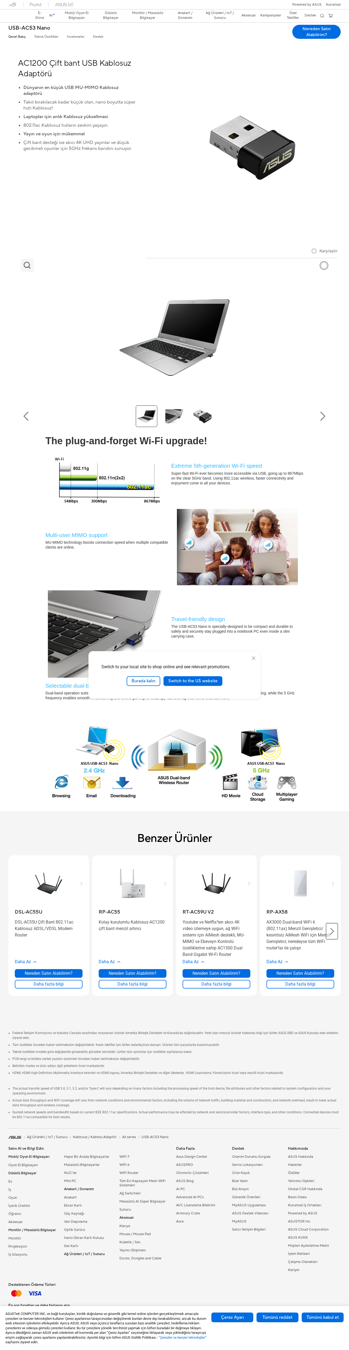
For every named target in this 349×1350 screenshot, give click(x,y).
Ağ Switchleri (130, 1193)
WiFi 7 (124, 1157)
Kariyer (294, 1270)
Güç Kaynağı (74, 1213)
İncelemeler (75, 37)
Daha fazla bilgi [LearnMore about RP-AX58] (300, 984)
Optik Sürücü (74, 1230)
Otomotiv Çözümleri (192, 1173)
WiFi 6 (124, 1165)
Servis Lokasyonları (247, 1165)
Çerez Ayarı (232, 1317)
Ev (10, 1181)
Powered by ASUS (307, 4)
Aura (180, 1221)
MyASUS (239, 1221)
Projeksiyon (17, 1246)
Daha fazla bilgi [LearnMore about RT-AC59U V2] (216, 984)
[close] (253, 658)
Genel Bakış (17, 37)
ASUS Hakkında (300, 1157)
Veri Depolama (75, 1222)
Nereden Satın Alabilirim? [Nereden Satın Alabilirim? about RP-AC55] (132, 973)
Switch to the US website (193, 681)
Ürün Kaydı (241, 1173)
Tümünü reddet (277, 1317)
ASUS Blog (185, 1181)
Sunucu (125, 1209)
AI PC (180, 1189)
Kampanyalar (270, 15)
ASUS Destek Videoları (250, 1213)
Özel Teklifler (293, 15)
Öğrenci (14, 1214)
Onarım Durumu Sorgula (251, 1157)
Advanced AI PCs (190, 1197)
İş (9, 1189)
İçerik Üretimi (19, 1206)
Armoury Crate (188, 1213)
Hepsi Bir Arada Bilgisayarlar (86, 1157)
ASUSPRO (184, 1165)
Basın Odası (297, 1197)
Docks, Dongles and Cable (140, 1258)
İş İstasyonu (17, 1254)
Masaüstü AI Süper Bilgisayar (142, 1201)
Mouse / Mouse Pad (135, 1234)
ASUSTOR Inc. (299, 1221)
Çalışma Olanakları (303, 1262)
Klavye (124, 1226)
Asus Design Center (191, 1157)
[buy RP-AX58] (277, 912)
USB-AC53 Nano (29, 28)
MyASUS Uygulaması (249, 1205)
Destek (98, 37)
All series (129, 1137)
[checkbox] (324, 251)
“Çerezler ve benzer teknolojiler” (182, 1337)
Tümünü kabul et (323, 1317)
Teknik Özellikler (46, 37)
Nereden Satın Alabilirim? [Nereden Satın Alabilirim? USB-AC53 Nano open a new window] (316, 31)
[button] (333, 4)
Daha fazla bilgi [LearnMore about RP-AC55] (132, 984)
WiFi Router (128, 1173)
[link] (17, 16)
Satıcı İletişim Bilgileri (249, 1229)
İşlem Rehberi (299, 1254)
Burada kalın (143, 681)
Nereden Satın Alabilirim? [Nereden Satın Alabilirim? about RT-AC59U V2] (216, 973)
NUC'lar (70, 1173)
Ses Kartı (71, 1246)
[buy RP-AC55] (109, 912)
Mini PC (70, 1181)
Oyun (12, 1198)
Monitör (14, 1238)
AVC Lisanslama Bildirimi (195, 1205)
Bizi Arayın (240, 1189)
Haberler (295, 1165)
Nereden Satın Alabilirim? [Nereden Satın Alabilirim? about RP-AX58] (300, 973)
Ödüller (294, 1173)
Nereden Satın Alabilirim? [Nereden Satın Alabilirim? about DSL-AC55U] (49, 973)
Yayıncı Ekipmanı (132, 1250)
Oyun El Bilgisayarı (23, 1165)
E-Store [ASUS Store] (39, 15)
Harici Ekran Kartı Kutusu (84, 1238)
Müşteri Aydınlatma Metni (308, 1246)
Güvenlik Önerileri (246, 1197)
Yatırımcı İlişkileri (301, 1181)
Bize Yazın (240, 1181)
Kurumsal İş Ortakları (304, 1205)
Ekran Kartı (73, 1205)
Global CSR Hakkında (305, 1189)
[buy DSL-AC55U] (28, 912)
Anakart (70, 1197)
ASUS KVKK (298, 1237)
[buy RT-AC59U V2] (198, 912)
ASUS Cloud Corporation (308, 1229)
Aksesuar (15, 1222)
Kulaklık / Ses (129, 1242)
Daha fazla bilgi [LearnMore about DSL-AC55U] (49, 984)
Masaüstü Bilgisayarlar (82, 1165)
